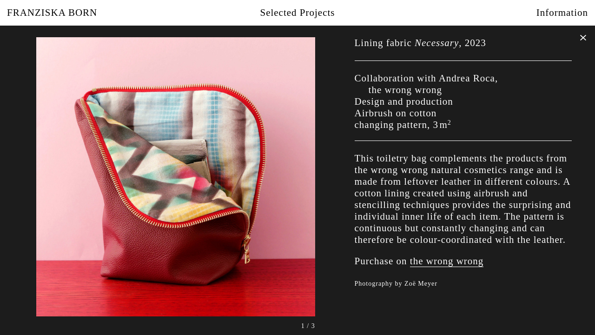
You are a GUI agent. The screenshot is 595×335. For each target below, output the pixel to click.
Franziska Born (52, 12)
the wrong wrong (446, 261)
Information (562, 12)
